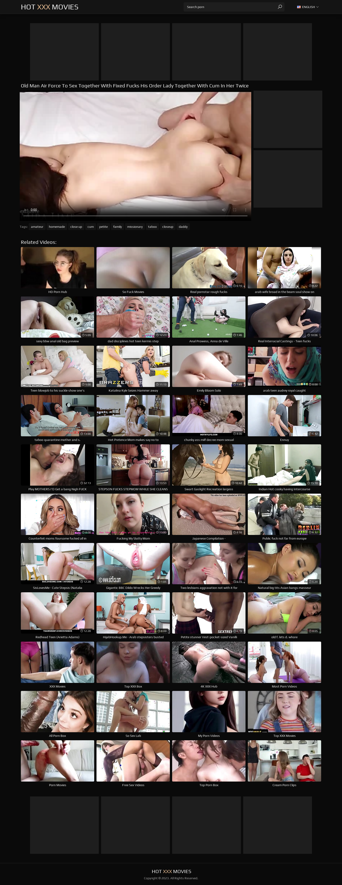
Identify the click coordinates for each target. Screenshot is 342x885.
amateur (37, 226)
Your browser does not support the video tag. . (135, 156)
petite (103, 226)
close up (76, 226)
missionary (135, 226)
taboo (152, 226)
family (117, 226)
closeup (167, 226)
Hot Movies (49, 7)
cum (91, 226)
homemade (57, 226)
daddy (183, 226)
